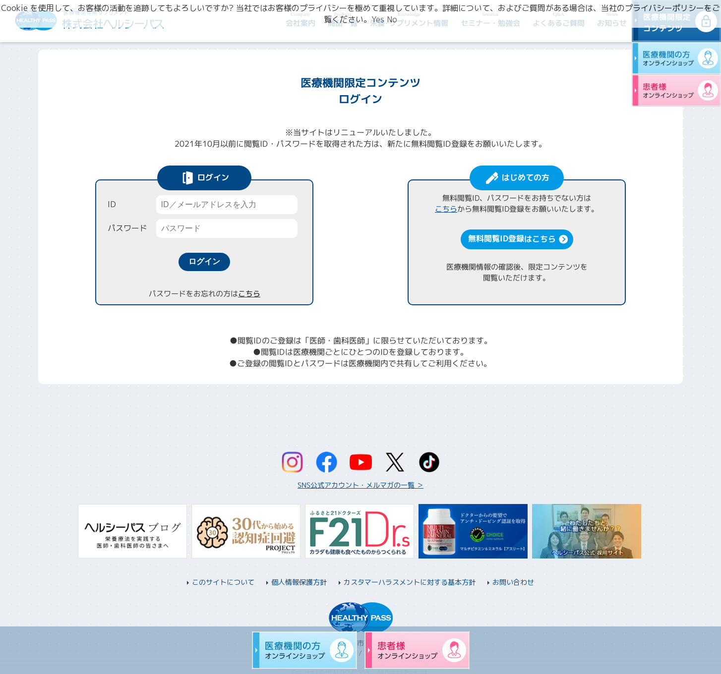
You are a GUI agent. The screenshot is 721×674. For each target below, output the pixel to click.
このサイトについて (223, 582)
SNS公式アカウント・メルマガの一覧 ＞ (360, 485)
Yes (377, 19)
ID (112, 204)
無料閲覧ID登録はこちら (511, 238)
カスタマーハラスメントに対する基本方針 (410, 582)
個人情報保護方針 (299, 582)
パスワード (127, 228)
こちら (249, 293)
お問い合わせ (513, 582)
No (392, 19)
